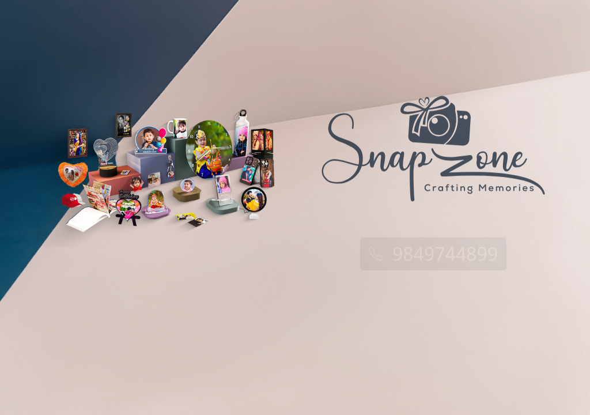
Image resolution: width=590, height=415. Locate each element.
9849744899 (433, 254)
